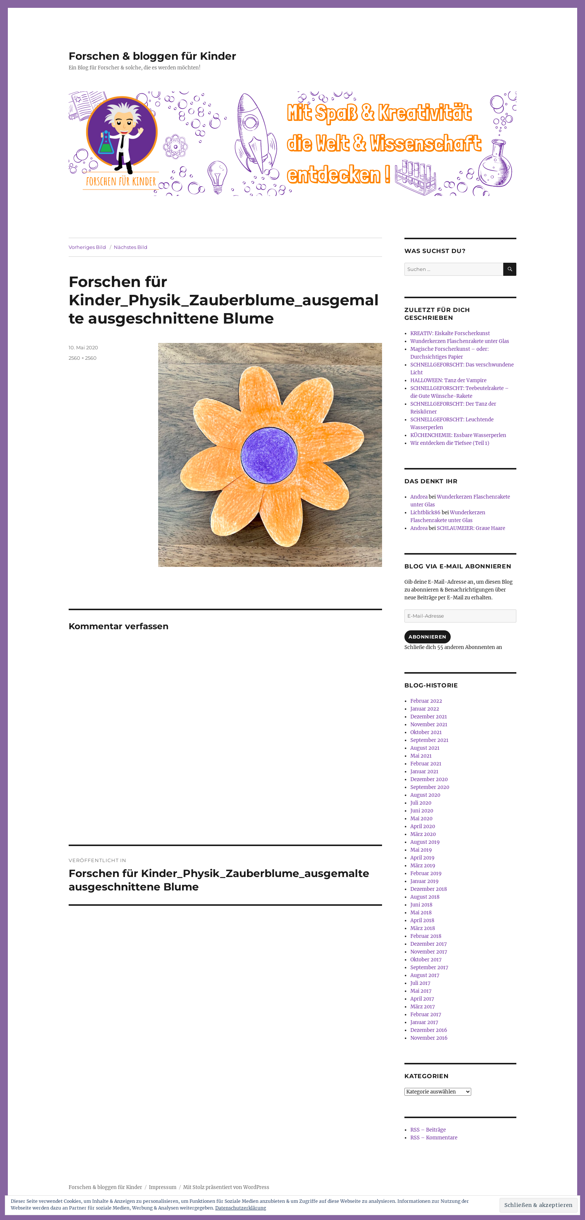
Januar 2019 (424, 881)
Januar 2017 (424, 1022)
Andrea (419, 497)
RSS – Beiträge (428, 1130)
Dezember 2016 (428, 1030)
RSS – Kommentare (433, 1138)
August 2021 (424, 748)
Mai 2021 (421, 756)
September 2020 (429, 787)
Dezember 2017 (428, 944)
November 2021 (428, 724)
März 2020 (423, 834)
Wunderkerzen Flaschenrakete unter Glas (459, 341)
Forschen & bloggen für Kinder (152, 56)
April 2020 (422, 826)
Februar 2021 (425, 764)
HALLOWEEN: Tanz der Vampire (448, 380)
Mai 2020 (421, 818)
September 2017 (429, 967)
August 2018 (424, 897)
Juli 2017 (420, 983)
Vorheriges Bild (87, 247)
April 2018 (422, 920)
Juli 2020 (420, 803)
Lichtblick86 (425, 512)
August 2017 (424, 975)
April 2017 (422, 999)
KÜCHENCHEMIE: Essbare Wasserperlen (458, 435)
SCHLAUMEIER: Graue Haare (471, 528)
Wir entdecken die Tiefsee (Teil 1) (449, 443)
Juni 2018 (421, 905)
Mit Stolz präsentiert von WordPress (226, 1187)
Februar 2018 (425, 936)
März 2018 (422, 928)
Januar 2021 (424, 771)
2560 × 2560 (83, 358)
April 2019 (422, 858)
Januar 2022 (424, 709)
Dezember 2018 (428, 889)
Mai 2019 (421, 850)
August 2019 (425, 842)
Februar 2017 (425, 1014)
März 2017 (422, 1007)
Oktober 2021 (426, 732)
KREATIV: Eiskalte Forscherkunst (450, 333)
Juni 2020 (421, 811)
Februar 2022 (426, 701)
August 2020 (425, 795)
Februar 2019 (426, 873)
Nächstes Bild (130, 247)
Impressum (162, 1187)
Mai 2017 (421, 991)
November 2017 (428, 952)
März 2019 (422, 865)
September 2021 (429, 740)
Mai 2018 (421, 912)
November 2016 (429, 1038)
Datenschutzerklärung (240, 1208)
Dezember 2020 (429, 779)
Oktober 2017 (426, 960)
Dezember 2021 (428, 717)
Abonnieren (428, 637)
